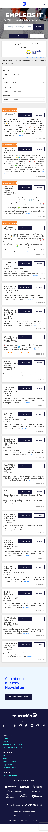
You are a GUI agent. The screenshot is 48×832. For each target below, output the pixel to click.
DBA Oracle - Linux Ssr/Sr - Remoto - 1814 (9, 467)
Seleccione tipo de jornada (14, 99)
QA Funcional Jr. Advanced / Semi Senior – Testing (10, 313)
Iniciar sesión (37, 36)
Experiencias (9, 765)
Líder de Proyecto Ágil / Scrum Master (10, 338)
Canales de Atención (12, 747)
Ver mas (39, 115)
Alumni (6, 755)
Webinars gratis (10, 761)
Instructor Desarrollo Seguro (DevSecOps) (9, 189)
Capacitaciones (10, 776)
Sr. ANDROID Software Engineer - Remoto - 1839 (10, 620)
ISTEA (5, 741)
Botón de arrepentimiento (24, 812)
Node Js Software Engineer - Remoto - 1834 (10, 543)
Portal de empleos (11, 768)
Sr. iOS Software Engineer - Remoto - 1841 (10, 595)
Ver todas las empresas (35, 57)
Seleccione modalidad (12, 91)
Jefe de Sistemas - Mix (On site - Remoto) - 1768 (11, 364)
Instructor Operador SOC (10, 149)
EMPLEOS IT (24, 15)
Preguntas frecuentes (13, 744)
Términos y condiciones (24, 816)
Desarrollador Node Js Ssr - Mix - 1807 (10, 645)
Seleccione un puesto (12, 74)
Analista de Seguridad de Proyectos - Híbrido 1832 (9, 517)
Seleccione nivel (10, 83)
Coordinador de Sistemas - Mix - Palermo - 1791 (10, 442)
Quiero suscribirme (18, 696)
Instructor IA (9, 114)
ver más (20, 135)
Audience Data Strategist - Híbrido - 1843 (10, 288)
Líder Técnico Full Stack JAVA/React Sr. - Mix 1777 (10, 390)
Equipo (6, 738)
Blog (5, 758)
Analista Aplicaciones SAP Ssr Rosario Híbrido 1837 (13, 569)
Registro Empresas (19, 36)
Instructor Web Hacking (9, 228)
